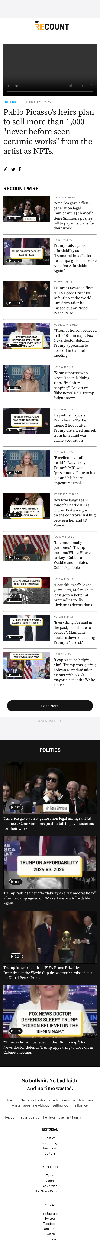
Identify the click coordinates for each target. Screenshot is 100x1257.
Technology (50, 1143)
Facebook (50, 1223)
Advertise (50, 1186)
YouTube (50, 1229)
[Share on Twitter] (13, 170)
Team (50, 1175)
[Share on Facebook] (20, 170)
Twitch (50, 1234)
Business (50, 1148)
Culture (50, 1153)
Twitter (50, 1218)
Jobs (50, 1181)
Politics (9, 102)
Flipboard (50, 1239)
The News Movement (56, 1117)
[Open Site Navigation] (7, 26)
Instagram (50, 1213)
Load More (50, 705)
